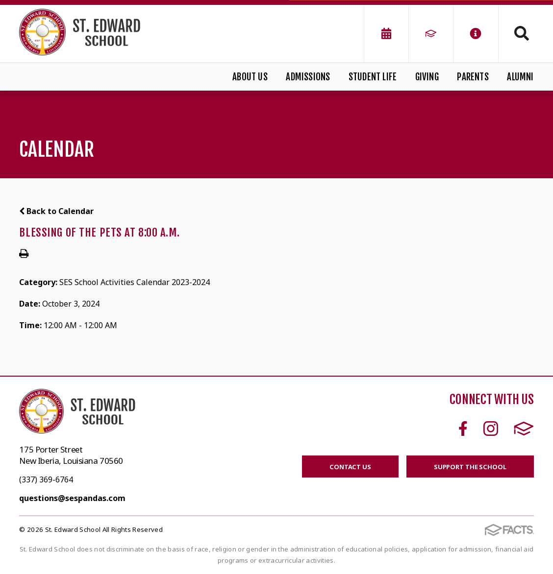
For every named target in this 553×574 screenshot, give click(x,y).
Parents (472, 77)
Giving (427, 77)
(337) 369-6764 (46, 479)
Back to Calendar (56, 211)
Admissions (308, 77)
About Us (250, 77)
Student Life (373, 77)
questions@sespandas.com (72, 498)
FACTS (524, 428)
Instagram (490, 428)
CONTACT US (350, 466)
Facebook (463, 428)
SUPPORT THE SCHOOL (470, 466)
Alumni (520, 77)
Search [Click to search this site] (521, 33)
